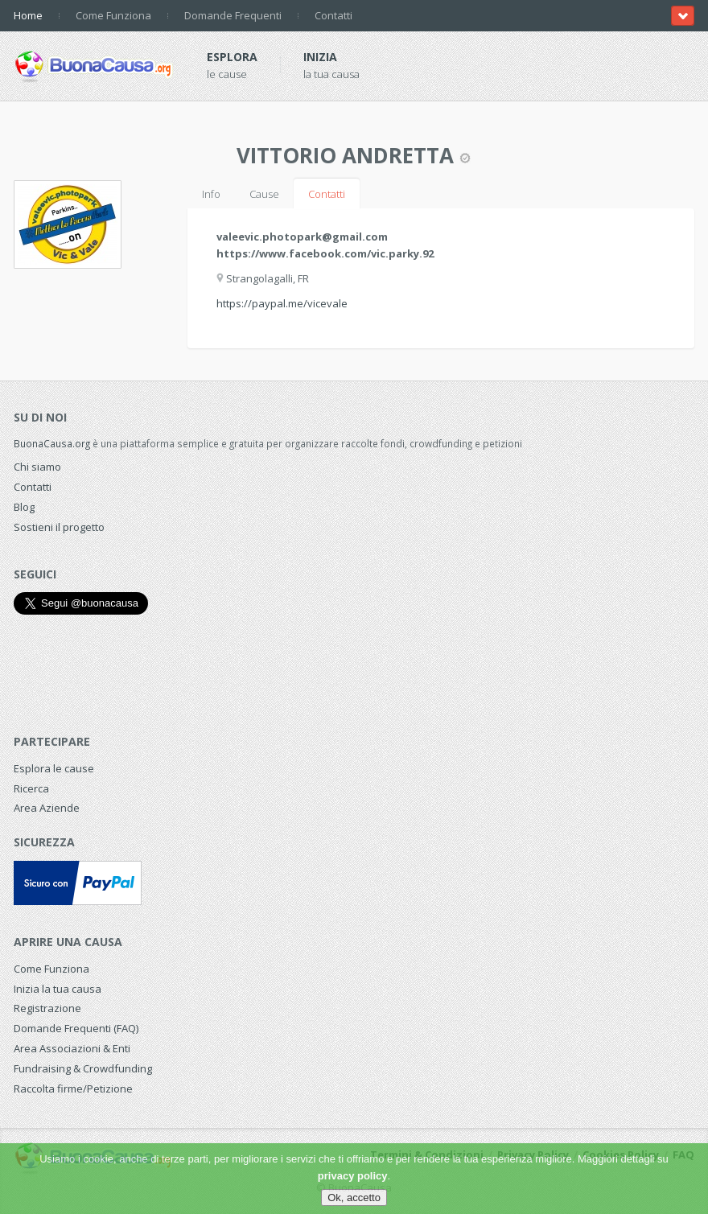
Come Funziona (113, 15)
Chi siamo (37, 466)
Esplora (232, 56)
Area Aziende (47, 807)
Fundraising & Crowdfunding (83, 1068)
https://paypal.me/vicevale (282, 303)
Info (211, 194)
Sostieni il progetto (59, 527)
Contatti (333, 15)
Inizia (320, 56)
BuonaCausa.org (52, 443)
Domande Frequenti (233, 15)
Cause (264, 194)
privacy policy (353, 1176)
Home (28, 15)
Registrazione (47, 1008)
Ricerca (31, 788)
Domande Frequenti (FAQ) (76, 1028)
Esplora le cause (54, 768)
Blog (24, 507)
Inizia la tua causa (57, 988)
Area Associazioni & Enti (72, 1048)
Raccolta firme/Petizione (73, 1088)
